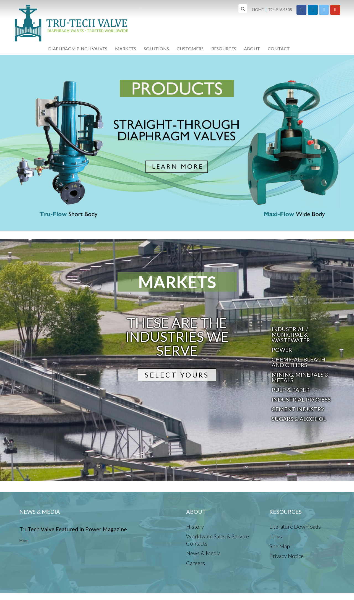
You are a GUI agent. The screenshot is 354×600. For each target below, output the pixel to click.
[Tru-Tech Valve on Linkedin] (313, 10)
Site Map (279, 546)
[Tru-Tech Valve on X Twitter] (324, 10)
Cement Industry (298, 409)
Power (282, 349)
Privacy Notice (286, 555)
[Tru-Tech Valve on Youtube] (335, 10)
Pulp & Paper (291, 389)
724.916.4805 (280, 9)
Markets (125, 48)
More (23, 540)
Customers (190, 48)
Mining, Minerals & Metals (300, 377)
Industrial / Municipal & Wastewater (291, 334)
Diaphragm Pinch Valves (77, 48)
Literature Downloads (295, 526)
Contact (279, 48)
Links (275, 536)
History (195, 526)
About (252, 48)
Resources (223, 48)
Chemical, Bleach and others (299, 362)
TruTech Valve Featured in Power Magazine (73, 529)
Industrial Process (301, 399)
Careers (195, 563)
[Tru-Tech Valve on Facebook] (301, 10)
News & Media (203, 553)
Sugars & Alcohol (299, 418)
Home (258, 9)
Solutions (156, 48)
